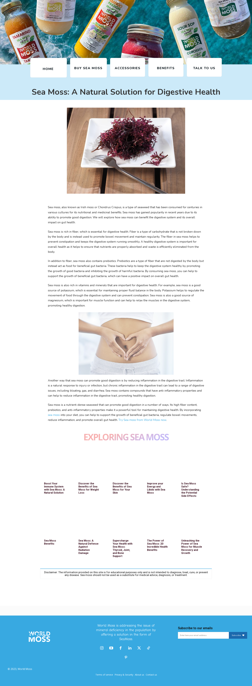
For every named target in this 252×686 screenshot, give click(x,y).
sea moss (54, 415)
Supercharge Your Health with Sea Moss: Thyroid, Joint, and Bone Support (122, 548)
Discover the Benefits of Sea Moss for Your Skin (122, 488)
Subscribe (238, 635)
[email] (203, 635)
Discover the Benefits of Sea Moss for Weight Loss (88, 488)
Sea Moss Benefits (50, 542)
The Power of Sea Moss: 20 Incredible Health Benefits (157, 545)
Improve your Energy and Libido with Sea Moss (156, 488)
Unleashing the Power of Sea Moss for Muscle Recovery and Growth (191, 547)
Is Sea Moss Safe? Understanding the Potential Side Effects (190, 489)
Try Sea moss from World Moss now (142, 420)
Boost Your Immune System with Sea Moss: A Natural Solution (54, 488)
